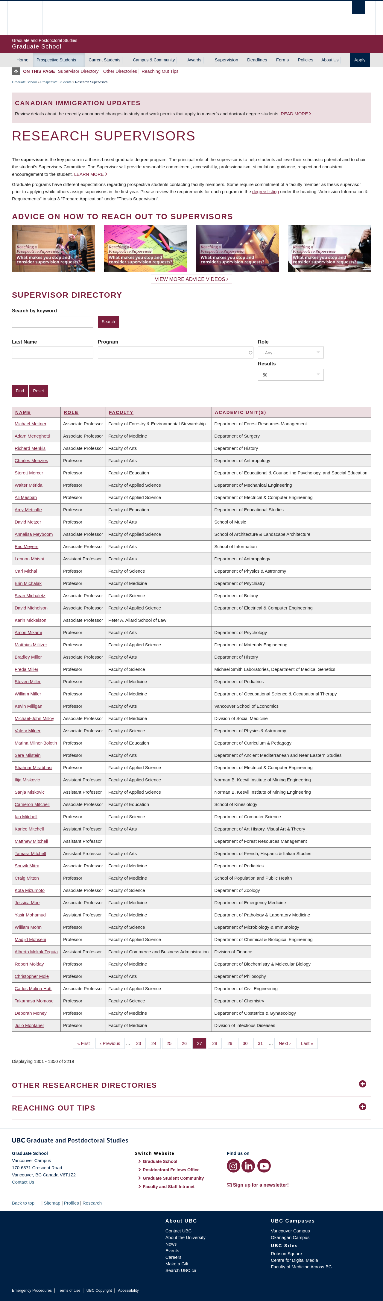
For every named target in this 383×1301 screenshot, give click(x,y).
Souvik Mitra (27, 865)
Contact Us (23, 1181)
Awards (194, 60)
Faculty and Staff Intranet (168, 1186)
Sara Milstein (28, 755)
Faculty (121, 412)
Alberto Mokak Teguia (36, 951)
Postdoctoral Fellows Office (171, 1169)
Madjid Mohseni (30, 939)
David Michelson (31, 607)
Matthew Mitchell (31, 841)
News (171, 1243)
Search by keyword (34, 310)
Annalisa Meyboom (34, 534)
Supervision (226, 59)
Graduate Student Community (173, 1178)
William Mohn (28, 927)
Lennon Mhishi (29, 558)
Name (23, 412)
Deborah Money (31, 1013)
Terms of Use (69, 1290)
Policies (305, 59)
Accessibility (128, 1290)
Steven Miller (28, 681)
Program (108, 341)
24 (156, 1043)
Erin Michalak (28, 583)
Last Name (24, 341)
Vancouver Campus (290, 1230)
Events (172, 1250)
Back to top (26, 1202)
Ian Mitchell (26, 816)
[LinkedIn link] (248, 1166)
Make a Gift (177, 1263)
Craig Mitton (27, 878)
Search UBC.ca (180, 1270)
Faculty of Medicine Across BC (301, 1266)
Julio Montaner (29, 1025)
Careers (173, 1257)
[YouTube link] (264, 1166)
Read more (295, 113)
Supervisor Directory (78, 71)
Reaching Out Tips (160, 71)
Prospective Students (56, 60)
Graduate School (24, 82)
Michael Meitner (30, 423)
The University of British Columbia (24, 18)
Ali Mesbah (26, 497)
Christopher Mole (32, 976)
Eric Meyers (26, 546)
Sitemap (52, 1202)
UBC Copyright (99, 1290)
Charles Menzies (31, 460)
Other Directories (120, 71)
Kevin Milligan (28, 706)
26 (186, 1043)
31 (263, 1043)
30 (247, 1043)
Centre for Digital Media (294, 1260)
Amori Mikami (28, 632)
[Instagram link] (233, 1166)
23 (141, 1043)
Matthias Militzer (31, 644)
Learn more (89, 174)
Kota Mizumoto (30, 890)
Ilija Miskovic (27, 779)
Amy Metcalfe (28, 509)
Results (267, 363)
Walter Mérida (28, 485)
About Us (330, 60)
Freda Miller (26, 669)
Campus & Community (154, 60)
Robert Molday (29, 963)
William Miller (28, 693)
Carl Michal (26, 571)
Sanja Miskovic (30, 792)
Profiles (71, 1202)
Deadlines (257, 59)
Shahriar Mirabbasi (33, 767)
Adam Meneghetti (32, 435)
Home (22, 59)
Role (263, 341)
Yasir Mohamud (30, 914)
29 (232, 1043)
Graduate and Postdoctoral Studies (191, 1141)
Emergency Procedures (32, 1290)
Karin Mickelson (30, 620)
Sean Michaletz (30, 595)
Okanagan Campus (290, 1237)
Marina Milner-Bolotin (36, 742)
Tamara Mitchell (30, 853)
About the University (185, 1237)
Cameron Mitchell (32, 804)
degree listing (265, 191)
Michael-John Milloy (34, 718)
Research (92, 1202)
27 (201, 1043)
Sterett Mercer (29, 472)
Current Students (104, 60)
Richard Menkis (30, 448)
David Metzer (28, 521)
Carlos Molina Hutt (33, 988)
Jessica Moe (27, 902)
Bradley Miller (28, 656)
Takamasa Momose (34, 1000)
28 (217, 1043)
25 (171, 1043)
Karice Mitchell (29, 828)
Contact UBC (178, 1230)
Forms (282, 59)
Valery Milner (27, 730)
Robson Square (286, 1253)
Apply (360, 59)
